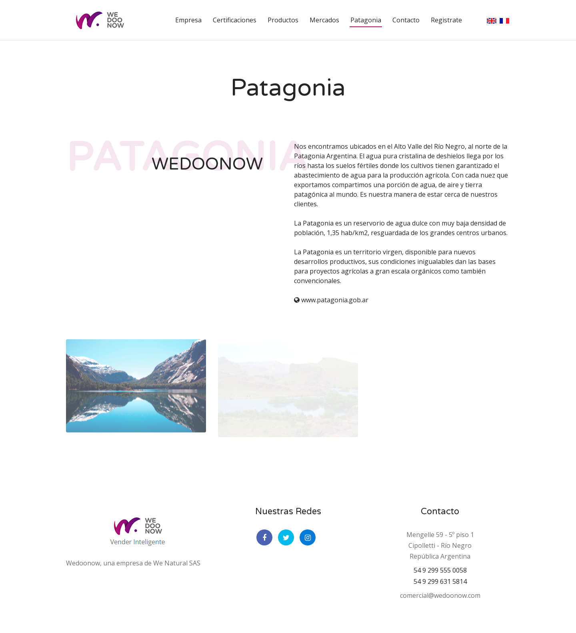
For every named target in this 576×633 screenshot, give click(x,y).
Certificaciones (234, 20)
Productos (283, 20)
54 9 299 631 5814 (440, 581)
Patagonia (365, 20)
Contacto (406, 20)
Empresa (188, 20)
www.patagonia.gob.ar (331, 300)
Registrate (446, 20)
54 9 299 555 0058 (440, 570)
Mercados (324, 20)
